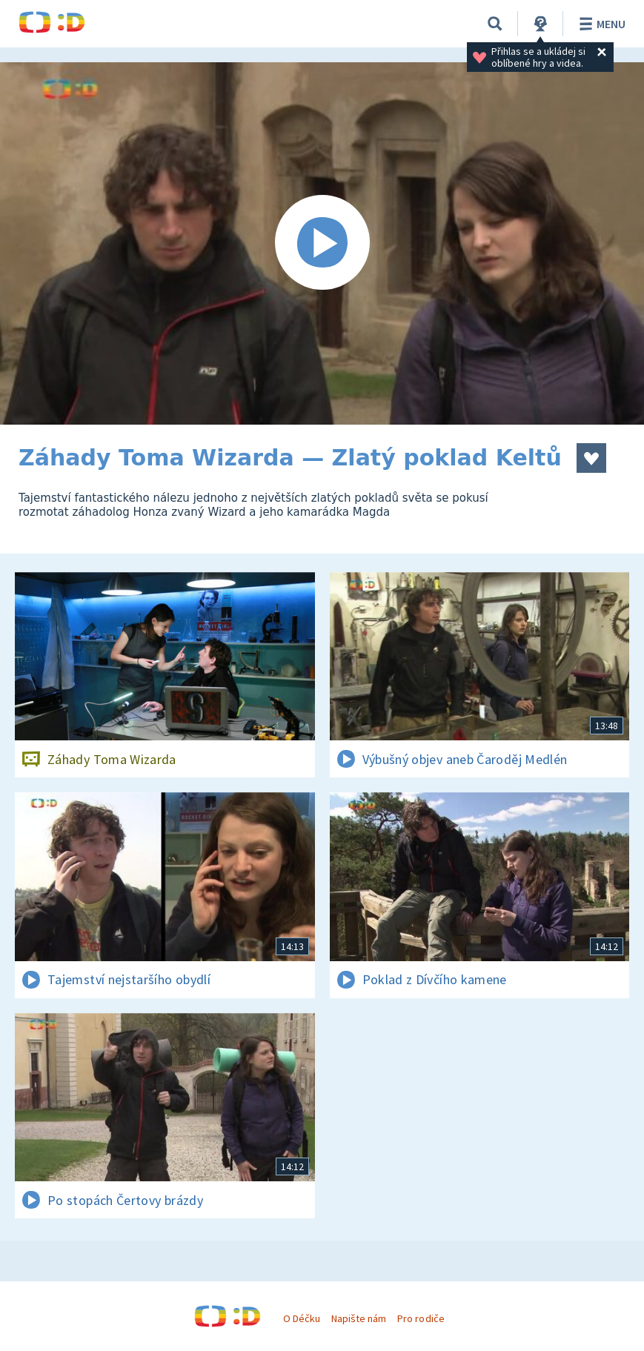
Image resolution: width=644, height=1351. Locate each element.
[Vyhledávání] (495, 23)
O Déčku (301, 1318)
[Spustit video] (322, 243)
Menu (599, 24)
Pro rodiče (420, 1318)
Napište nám (358, 1318)
